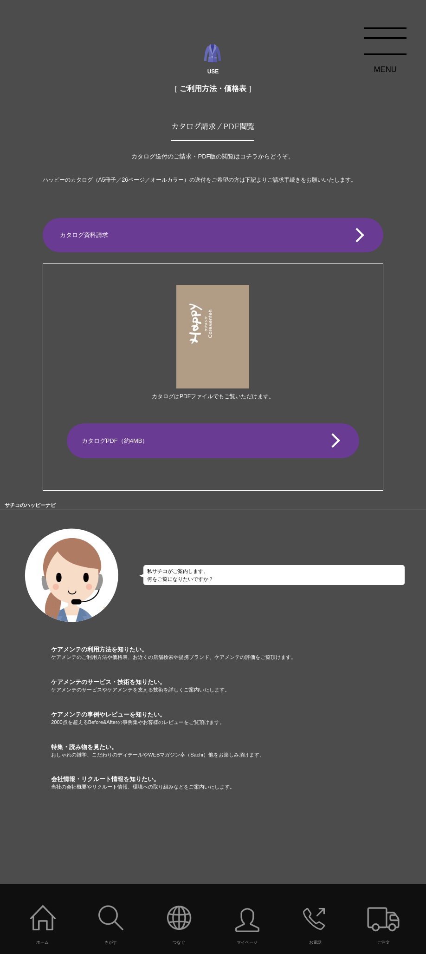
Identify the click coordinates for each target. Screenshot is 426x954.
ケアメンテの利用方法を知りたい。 (238, 653)
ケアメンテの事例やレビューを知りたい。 (238, 718)
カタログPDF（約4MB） (115, 440)
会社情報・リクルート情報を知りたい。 (238, 783)
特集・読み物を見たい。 (238, 750)
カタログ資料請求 (84, 234)
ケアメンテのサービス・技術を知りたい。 (238, 685)
